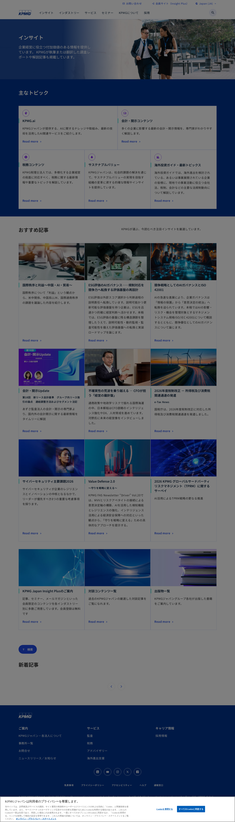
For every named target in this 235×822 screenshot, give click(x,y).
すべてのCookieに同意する (191, 809)
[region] (117, 809)
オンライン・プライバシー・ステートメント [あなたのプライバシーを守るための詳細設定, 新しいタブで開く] (36, 819)
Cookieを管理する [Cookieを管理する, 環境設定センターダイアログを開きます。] (164, 809)
